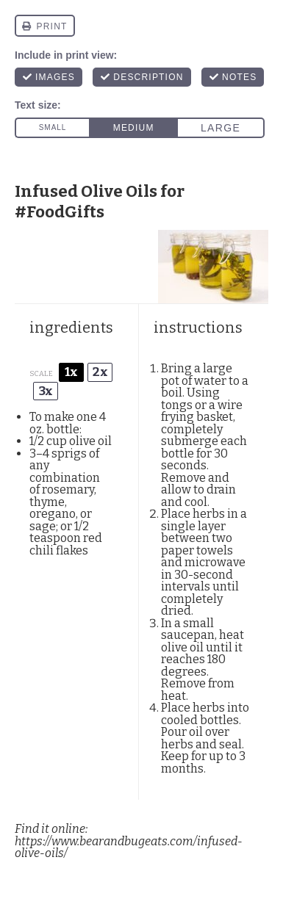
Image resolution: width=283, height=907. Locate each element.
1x (71, 372)
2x (100, 372)
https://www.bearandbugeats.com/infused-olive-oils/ (129, 847)
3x (46, 391)
